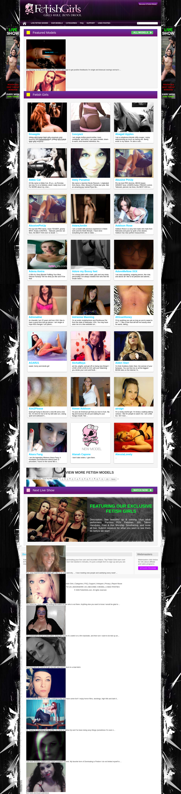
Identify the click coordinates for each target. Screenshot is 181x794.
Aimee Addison (81, 408)
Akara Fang (36, 454)
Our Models (57, 23)
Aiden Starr (122, 362)
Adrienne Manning (83, 317)
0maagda (34, 134)
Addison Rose (123, 225)
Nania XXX (49, 52)
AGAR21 (34, 362)
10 (107, 479)
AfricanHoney (123, 317)
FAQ (82, 23)
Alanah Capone (81, 454)
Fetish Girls (41, 94)
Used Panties (104, 23)
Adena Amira (36, 271)
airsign (119, 408)
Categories (71, 23)
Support (91, 23)
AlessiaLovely (123, 454)
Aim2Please (36, 408)
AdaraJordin (79, 225)
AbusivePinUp (37, 225)
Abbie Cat (35, 179)
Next (113, 479)
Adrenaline (35, 317)
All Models (140, 32)
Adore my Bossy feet (84, 271)
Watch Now (140, 490)
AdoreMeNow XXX (126, 271)
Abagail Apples (124, 134)
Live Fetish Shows (39, 23)
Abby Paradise (81, 179)
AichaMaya (78, 362)
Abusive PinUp (124, 179)
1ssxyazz (77, 134)
